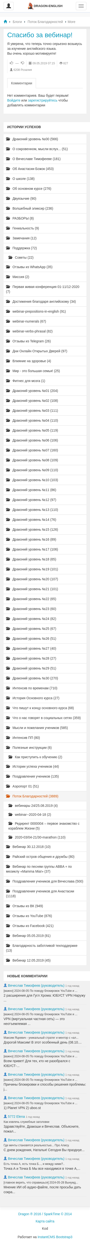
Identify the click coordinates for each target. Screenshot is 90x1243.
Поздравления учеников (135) (32, 776)
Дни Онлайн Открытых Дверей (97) (36, 351)
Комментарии (21, 83)
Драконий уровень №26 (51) (31, 638)
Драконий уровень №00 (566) (32, 139)
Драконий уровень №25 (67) (31, 629)
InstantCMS (46, 1237)
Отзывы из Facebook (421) (30, 926)
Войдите (13, 100)
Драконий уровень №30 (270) (32, 678)
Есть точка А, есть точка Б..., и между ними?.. (34, 1164)
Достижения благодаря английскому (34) (41, 301)
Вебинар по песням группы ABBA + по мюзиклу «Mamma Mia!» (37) (39, 869)
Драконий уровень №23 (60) (31, 609)
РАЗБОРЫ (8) (20, 218)
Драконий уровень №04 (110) (32, 420)
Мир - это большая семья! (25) (33, 371)
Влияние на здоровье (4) (28, 361)
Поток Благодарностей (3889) (32, 796)
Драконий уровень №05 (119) (32, 430)
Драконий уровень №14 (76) (31, 520)
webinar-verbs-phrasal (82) (29, 331)
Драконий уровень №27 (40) (31, 648)
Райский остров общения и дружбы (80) (40, 857)
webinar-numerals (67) (26, 321)
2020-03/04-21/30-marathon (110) (37, 837)
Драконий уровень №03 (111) (32, 410)
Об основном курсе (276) (28, 189)
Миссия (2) (17, 277)
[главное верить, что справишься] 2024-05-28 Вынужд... (41, 1182)
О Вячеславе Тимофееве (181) (33, 159)
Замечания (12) (21, 238)
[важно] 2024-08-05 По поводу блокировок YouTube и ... (40, 991)
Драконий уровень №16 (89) (31, 539)
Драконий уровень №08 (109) (32, 460)
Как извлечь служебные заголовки (26, 1122)
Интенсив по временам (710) (31, 688)
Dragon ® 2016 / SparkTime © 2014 (45, 1214)
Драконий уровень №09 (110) (32, 470)
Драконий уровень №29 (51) (31, 668)
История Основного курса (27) (32, 698)
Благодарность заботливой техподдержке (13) (42, 948)
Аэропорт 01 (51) (22, 786)
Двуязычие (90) (21, 198)
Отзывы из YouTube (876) (29, 916)
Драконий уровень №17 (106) (32, 549)
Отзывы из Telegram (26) (28, 341)
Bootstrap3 (64, 1237)
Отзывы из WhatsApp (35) (29, 267)
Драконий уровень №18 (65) (31, 559)
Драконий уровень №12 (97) (31, 500)
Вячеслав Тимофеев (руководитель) (36, 985)
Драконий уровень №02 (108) (32, 401)
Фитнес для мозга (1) (25, 381)
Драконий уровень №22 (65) (31, 599)
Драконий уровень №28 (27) (31, 658)
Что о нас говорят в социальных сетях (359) (43, 718)
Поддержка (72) (21, 248)
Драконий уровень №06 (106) (32, 440)
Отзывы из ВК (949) (24, 906)
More (71, 22)
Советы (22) (21, 257)
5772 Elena (16, 1116)
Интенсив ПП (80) (23, 738)
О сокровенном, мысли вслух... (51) (37, 149)
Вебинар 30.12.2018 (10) (28, 847)
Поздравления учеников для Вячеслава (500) (44, 881)
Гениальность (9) (22, 228)
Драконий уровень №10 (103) (32, 480)
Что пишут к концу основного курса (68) (40, 708)
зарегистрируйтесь (43, 100)
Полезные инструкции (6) (29, 748)
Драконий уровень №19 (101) (32, 569)
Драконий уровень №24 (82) (31, 619)
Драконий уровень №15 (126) (32, 529)
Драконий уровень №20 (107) (32, 579)
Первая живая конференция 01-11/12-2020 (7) (42, 289)
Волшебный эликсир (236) (29, 208)
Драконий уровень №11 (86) (31, 490)
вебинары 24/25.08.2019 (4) (33, 806)
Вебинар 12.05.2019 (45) (28, 960)
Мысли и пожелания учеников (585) (37, 728)
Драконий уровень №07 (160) (32, 450)
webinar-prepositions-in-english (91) (36, 311)
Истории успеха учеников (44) (32, 766)
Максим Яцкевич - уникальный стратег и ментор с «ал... (41, 1037)
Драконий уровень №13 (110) (32, 510)
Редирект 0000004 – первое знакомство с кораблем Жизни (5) (43, 826)
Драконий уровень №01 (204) (32, 391)
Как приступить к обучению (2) (35, 757)
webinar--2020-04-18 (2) (29, 814)
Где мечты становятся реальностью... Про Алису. (36, 1145)
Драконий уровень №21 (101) (32, 589)
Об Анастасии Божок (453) (30, 169)
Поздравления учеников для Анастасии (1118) (40, 893)
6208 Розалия (22, 70)
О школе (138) (20, 179)
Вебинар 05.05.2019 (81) (28, 936)
